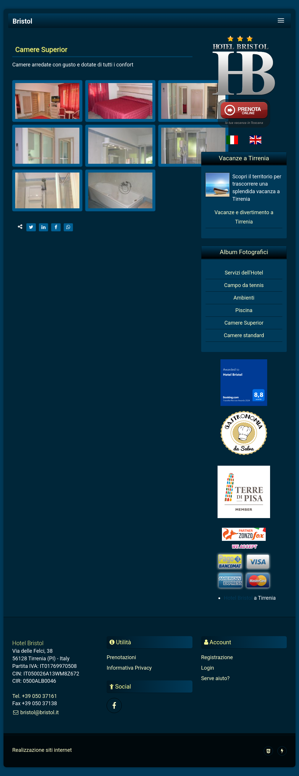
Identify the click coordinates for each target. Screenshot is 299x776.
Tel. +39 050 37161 (34, 696)
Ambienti (243, 298)
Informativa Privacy (129, 668)
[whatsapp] (68, 227)
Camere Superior (243, 323)
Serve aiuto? (215, 678)
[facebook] (56, 227)
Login (207, 668)
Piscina (244, 310)
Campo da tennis (244, 285)
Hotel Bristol (238, 598)
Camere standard (244, 335)
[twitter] (31, 227)
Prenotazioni (121, 657)
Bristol (22, 21)
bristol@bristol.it (35, 712)
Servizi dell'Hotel (244, 273)
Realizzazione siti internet (42, 750)
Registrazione (217, 657)
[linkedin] (43, 227)
